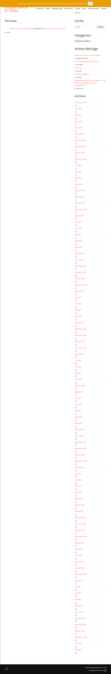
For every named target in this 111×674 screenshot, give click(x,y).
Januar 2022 (79, 323)
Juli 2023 (78, 222)
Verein (48, 9)
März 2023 (78, 247)
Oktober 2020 (80, 385)
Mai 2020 (78, 411)
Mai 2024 (78, 172)
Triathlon (62, 28)
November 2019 (80, 448)
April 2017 (78, 606)
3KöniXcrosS (68, 9)
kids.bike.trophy (57, 9)
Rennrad (56, 28)
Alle (10, 28)
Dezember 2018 (80, 518)
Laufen (49, 28)
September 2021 (81, 348)
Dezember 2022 (80, 266)
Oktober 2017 (80, 568)
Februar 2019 (79, 505)
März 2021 (78, 379)
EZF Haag (78, 68)
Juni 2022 (78, 304)
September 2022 (81, 285)
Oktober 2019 (80, 455)
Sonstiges (20, 28)
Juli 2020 (78, 398)
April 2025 (78, 121)
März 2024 (78, 184)
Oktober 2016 (80, 631)
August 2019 (79, 467)
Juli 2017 (78, 587)
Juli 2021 (78, 360)
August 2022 (79, 291)
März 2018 (78, 555)
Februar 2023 (79, 253)
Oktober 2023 (80, 203)
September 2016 (81, 637)
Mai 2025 (78, 115)
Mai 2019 (78, 486)
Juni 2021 (78, 367)
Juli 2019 (78, 473)
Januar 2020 (79, 436)
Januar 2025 (79, 134)
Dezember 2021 (80, 329)
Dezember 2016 (80, 618)
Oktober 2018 (80, 530)
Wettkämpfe (29, 28)
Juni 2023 (78, 228)
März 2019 (78, 499)
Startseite (40, 9)
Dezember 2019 (80, 442)
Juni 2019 (78, 480)
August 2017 (79, 580)
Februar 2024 (79, 190)
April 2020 (78, 417)
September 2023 (81, 209)
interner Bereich (93, 9)
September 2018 (81, 536)
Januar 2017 (79, 612)
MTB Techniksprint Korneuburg (86, 61)
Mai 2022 (78, 310)
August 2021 (79, 354)
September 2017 (81, 574)
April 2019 (78, 492)
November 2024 (80, 146)
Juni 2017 (78, 593)
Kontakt (103, 9)
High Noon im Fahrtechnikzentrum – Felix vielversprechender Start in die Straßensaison (90, 82)
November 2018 (80, 524)
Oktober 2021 (80, 341)
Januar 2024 (79, 197)
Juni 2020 (78, 404)
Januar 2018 (79, 562)
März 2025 (78, 128)
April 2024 (78, 178)
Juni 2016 (78, 643)
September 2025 (81, 102)
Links (84, 9)
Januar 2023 (79, 260)
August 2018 (79, 543)
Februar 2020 (79, 429)
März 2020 (78, 423)
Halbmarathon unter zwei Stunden (87, 55)
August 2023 (79, 216)
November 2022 (80, 272)
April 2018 (78, 549)
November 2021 (80, 335)
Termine (77, 9)
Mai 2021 (78, 373)
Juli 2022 (78, 297)
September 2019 (81, 461)
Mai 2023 (78, 234)
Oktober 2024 (80, 153)
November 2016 (80, 624)
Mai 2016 (78, 650)
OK (90, 3)
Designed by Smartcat (97, 670)
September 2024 (81, 159)
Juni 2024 (78, 165)
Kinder (44, 28)
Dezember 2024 (80, 140)
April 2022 (78, 316)
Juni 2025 (78, 109)
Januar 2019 (79, 511)
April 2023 (78, 241)
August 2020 (79, 392)
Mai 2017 (78, 599)
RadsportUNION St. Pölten (16, 9)
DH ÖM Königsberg (82, 74)
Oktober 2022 (80, 279)
